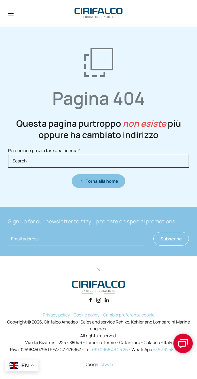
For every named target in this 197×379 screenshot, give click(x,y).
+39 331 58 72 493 (170, 349)
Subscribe (171, 239)
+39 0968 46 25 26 (109, 349)
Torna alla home (98, 181)
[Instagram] (98, 300)
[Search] (98, 161)
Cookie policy (86, 315)
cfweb (107, 364)
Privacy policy (56, 315)
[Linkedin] (106, 300)
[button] (11, 13)
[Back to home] (98, 13)
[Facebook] (90, 300)
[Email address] (76, 239)
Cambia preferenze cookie (128, 315)
